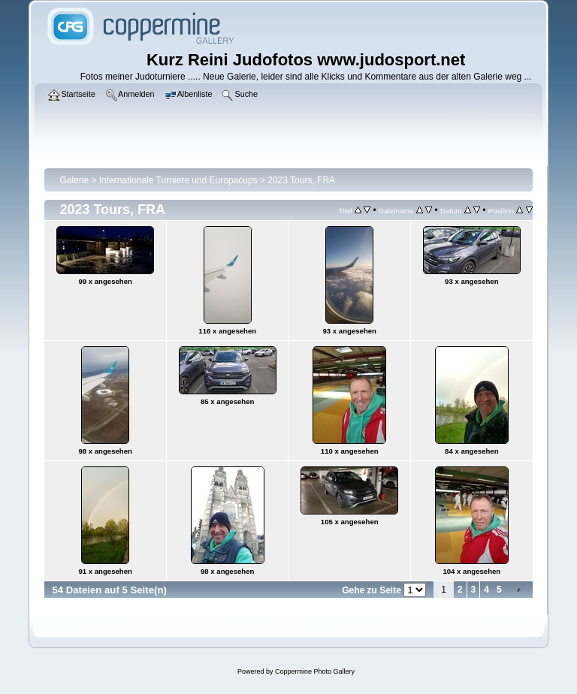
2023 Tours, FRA (301, 180)
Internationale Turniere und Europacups (178, 180)
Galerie (74, 180)
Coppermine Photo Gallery (315, 671)
